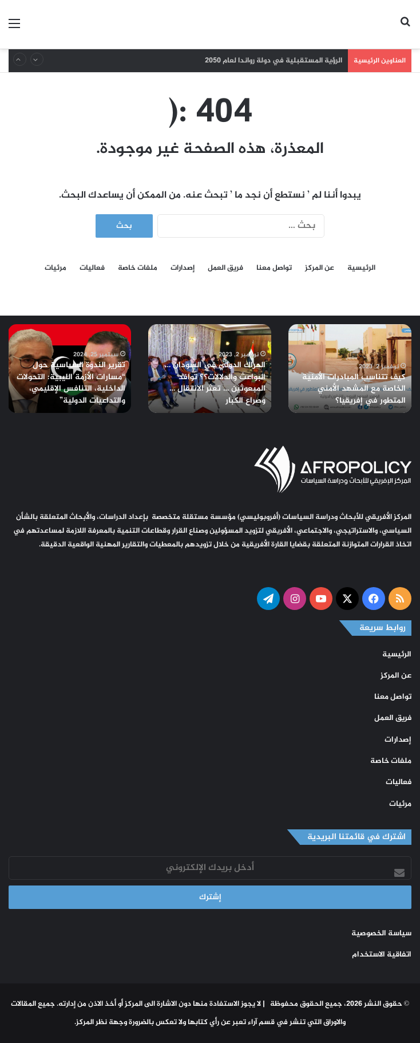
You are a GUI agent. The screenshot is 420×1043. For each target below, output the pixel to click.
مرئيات (55, 268)
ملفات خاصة (137, 268)
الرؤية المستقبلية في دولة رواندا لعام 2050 (273, 60)
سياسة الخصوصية (381, 933)
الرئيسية (361, 268)
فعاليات (92, 268)
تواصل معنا (274, 268)
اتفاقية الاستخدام (381, 954)
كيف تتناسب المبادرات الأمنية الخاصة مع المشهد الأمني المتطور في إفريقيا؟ (355, 390)
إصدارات (183, 268)
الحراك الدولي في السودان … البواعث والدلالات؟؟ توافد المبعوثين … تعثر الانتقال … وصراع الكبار (216, 384)
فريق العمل (225, 268)
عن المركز (319, 268)
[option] (349, 368)
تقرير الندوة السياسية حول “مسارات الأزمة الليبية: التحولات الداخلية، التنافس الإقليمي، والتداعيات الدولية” (72, 384)
